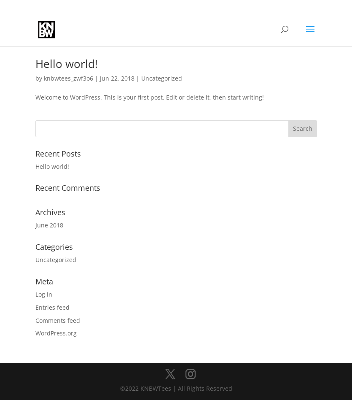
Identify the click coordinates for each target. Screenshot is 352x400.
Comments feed (57, 320)
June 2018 (49, 225)
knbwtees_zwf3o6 (68, 78)
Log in (43, 294)
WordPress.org (56, 333)
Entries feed (52, 307)
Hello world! (66, 63)
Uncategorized (161, 78)
